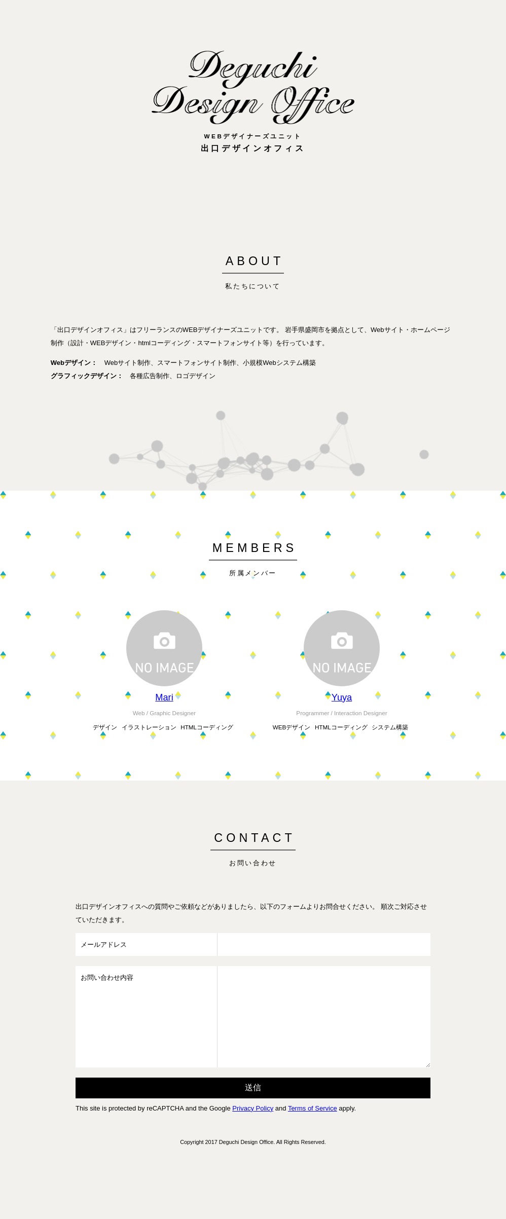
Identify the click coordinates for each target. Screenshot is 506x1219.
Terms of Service (312, 1108)
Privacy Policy (252, 1108)
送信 (253, 1087)
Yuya (342, 697)
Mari (164, 697)
